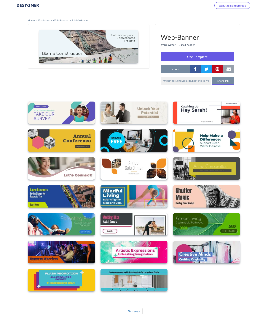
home (31, 20)
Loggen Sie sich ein (196, 5)
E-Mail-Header (80, 20)
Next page (134, 311)
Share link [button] (223, 80)
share (175, 69)
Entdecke (44, 20)
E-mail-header (187, 44)
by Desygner (168, 44)
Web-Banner (60, 20)
